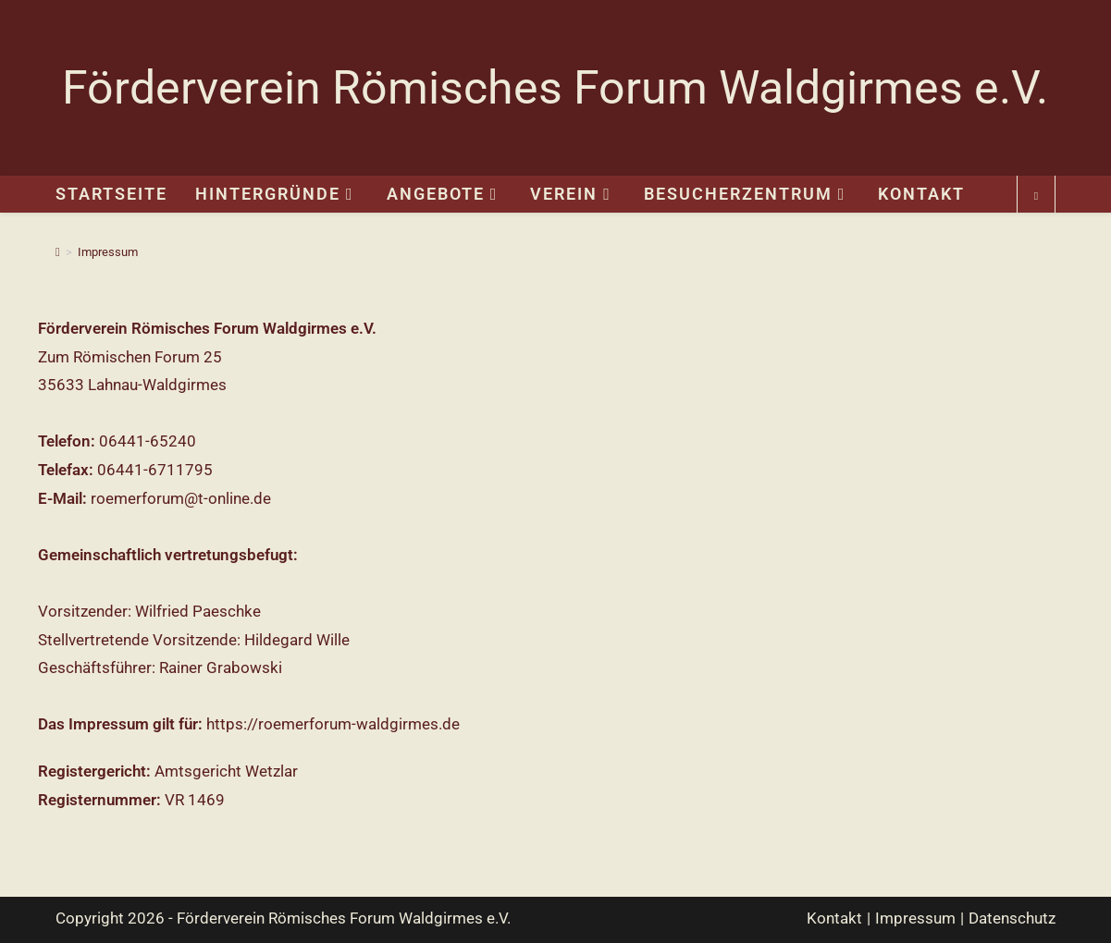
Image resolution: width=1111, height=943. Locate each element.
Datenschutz (1012, 918)
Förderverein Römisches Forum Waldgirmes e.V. (555, 88)
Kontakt (834, 918)
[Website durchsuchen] (1036, 197)
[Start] (58, 252)
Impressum (108, 252)
